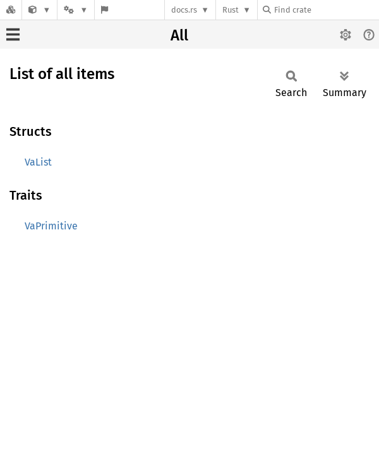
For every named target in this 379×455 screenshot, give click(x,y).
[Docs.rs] (10, 10)
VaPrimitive (51, 226)
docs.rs (184, 10)
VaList (38, 162)
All (179, 35)
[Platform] (75, 10)
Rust (230, 10)
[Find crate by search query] (326, 10)
